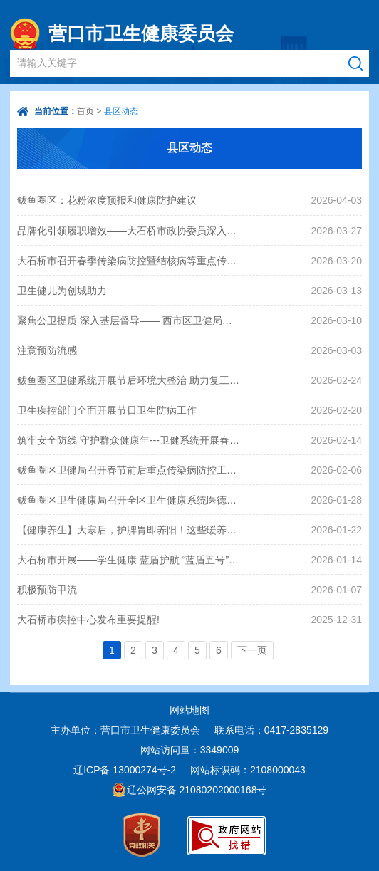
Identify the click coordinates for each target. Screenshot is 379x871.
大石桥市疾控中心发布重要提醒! (88, 619)
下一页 (252, 650)
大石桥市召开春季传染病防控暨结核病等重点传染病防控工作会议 (129, 260)
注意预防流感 (47, 350)
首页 (85, 111)
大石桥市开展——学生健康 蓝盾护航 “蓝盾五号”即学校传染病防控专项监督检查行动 (129, 559)
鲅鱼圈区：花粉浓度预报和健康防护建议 (107, 200)
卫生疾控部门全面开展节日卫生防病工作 (107, 410)
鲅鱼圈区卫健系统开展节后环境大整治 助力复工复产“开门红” (129, 380)
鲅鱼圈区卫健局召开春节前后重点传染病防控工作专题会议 (129, 470)
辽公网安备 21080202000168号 (197, 790)
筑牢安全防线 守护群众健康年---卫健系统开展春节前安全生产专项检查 (129, 440)
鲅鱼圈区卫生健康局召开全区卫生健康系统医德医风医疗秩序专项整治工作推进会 (129, 500)
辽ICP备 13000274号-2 (124, 770)
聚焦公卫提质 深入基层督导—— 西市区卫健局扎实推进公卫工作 (129, 320)
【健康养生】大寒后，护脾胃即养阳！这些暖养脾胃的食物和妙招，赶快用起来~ (129, 530)
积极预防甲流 (47, 589)
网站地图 (189, 710)
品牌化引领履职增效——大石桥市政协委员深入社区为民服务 (129, 230)
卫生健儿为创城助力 (62, 290)
